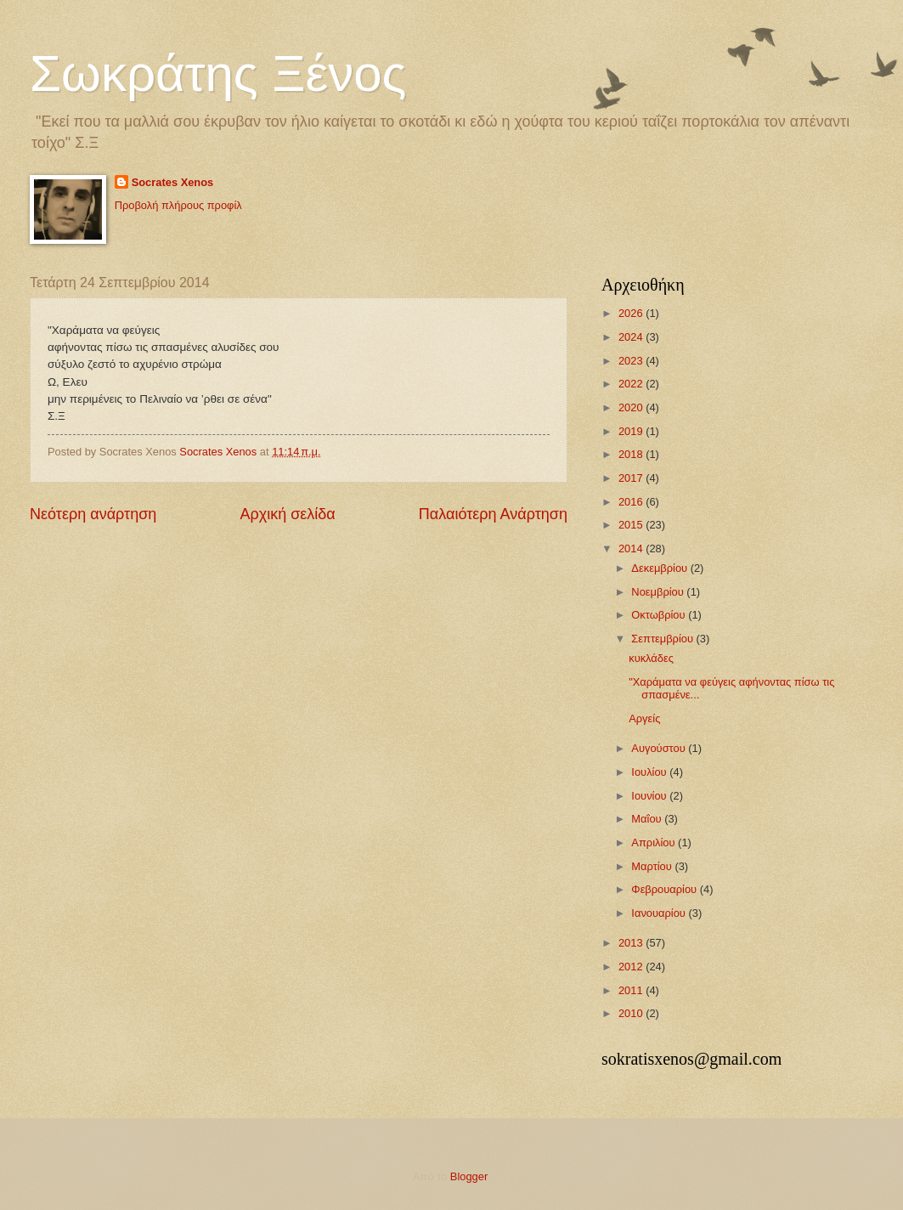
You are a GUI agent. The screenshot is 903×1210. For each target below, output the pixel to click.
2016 (632, 501)
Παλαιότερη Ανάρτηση (493, 514)
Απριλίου (654, 842)
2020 (632, 407)
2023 (632, 360)
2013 (632, 942)
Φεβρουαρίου (665, 889)
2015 (632, 524)
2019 (632, 431)
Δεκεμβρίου (660, 568)
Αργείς (644, 718)
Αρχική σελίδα (287, 514)
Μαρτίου (652, 866)
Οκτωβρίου (659, 614)
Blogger (469, 1176)
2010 (632, 1013)
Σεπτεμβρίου (663, 638)
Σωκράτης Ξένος (218, 73)
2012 (632, 966)
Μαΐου (647, 818)
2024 (632, 337)
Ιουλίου (650, 772)
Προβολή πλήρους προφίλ (178, 205)
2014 (632, 548)
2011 (632, 990)
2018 (632, 454)
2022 (632, 383)
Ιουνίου (650, 795)
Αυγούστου (659, 748)
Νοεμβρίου (658, 591)
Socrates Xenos (173, 182)
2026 (632, 313)
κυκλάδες (651, 658)
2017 (632, 478)
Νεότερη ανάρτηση (93, 514)
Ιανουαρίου (659, 913)
